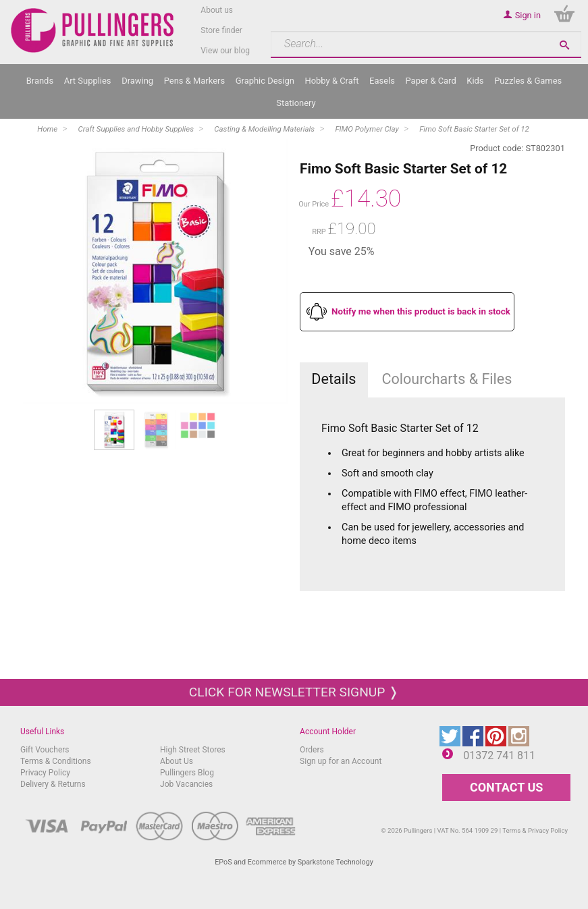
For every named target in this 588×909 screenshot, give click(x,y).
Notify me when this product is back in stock (420, 311)
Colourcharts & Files (446, 378)
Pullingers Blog (187, 772)
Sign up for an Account (340, 761)
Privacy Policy (45, 772)
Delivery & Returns (53, 784)
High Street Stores (192, 749)
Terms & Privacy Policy (535, 830)
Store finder (221, 30)
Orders (312, 749)
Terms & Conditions (55, 761)
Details (333, 378)
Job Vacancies (186, 784)
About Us (176, 761)
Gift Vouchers (45, 749)
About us (217, 10)
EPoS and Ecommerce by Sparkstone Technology (294, 862)
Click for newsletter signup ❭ (294, 692)
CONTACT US (506, 787)
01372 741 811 (499, 755)
